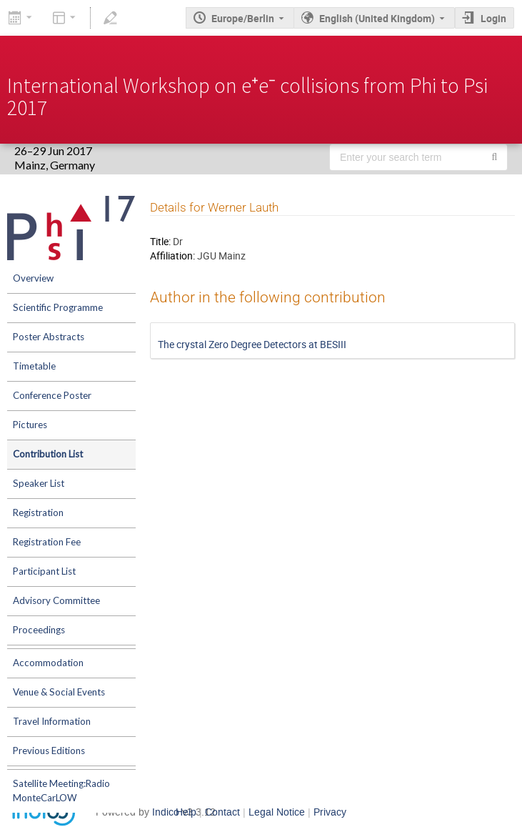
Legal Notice (277, 812)
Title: (160, 241)
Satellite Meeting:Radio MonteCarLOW (61, 790)
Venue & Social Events (59, 692)
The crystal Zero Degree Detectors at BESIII (252, 344)
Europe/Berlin (242, 18)
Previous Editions (49, 750)
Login (493, 18)
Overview (33, 278)
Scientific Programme (58, 307)
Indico (165, 812)
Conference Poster (52, 395)
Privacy (329, 812)
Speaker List (38, 483)
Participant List (44, 571)
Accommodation (48, 662)
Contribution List (48, 454)
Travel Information (52, 721)
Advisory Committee (56, 600)
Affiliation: (172, 255)
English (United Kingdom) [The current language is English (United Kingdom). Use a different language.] (377, 18)
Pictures (30, 424)
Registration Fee (47, 542)
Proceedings (39, 629)
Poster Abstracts (48, 336)
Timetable (34, 366)
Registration (38, 512)
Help (186, 812)
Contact (222, 812)
